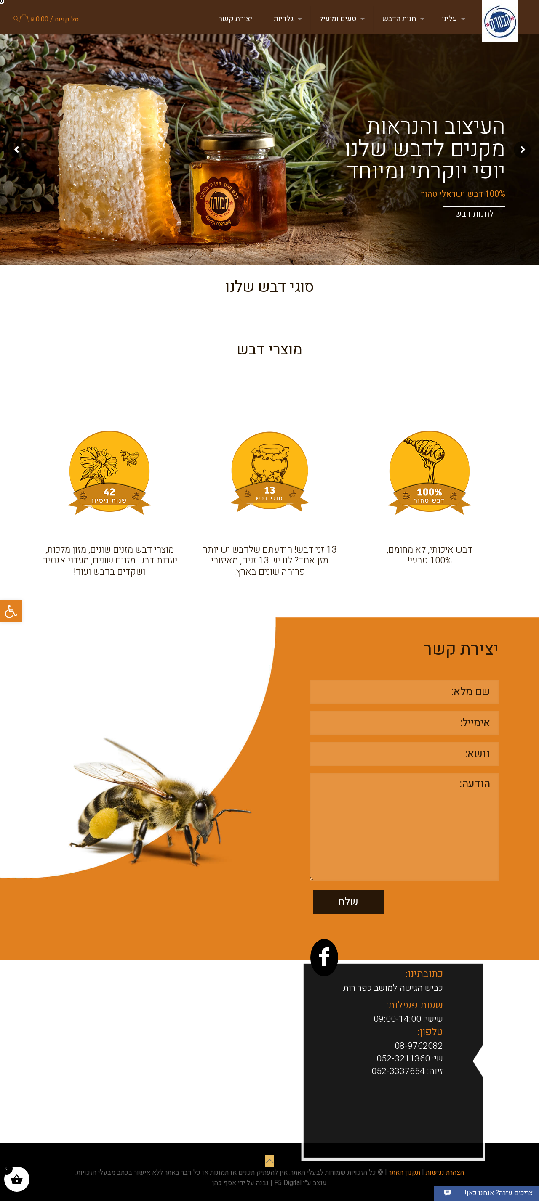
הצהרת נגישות (445, 1172)
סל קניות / (49, 19)
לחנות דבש (474, 214)
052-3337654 (398, 1071)
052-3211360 (403, 1058)
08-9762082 (419, 1046)
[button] (11, 611)
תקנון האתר (404, 1172)
